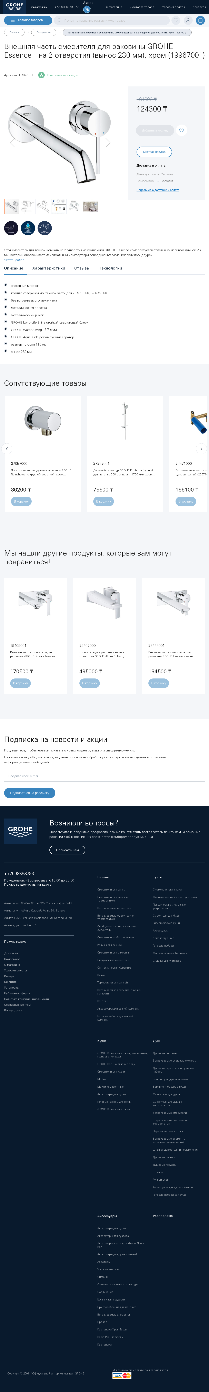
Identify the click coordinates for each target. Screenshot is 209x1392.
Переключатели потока (168, 1131)
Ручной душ (160, 1179)
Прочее (102, 1322)
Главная (14, 32)
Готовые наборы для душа (169, 1194)
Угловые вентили (108, 1269)
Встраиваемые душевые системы (174, 1060)
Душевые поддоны (165, 1164)
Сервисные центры (17, 1004)
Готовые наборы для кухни (114, 1101)
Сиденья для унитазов (167, 960)
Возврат (10, 976)
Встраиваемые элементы (113, 1314)
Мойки (101, 1079)
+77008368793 (19, 873)
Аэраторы (103, 1261)
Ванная (103, 877)
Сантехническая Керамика (114, 967)
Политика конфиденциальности (26, 999)
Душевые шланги (164, 1157)
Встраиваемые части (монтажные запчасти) (119, 992)
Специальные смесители (113, 960)
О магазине (12, 964)
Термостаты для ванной (112, 982)
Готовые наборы (163, 945)
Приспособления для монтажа (116, 1307)
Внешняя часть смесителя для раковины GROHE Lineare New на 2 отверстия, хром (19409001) (34, 656)
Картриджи (104, 1344)
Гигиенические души (166, 923)
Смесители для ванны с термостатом (112, 899)
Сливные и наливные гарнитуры (118, 1284)
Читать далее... (15, 260)
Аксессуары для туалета (113, 1235)
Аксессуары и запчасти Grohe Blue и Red (120, 1245)
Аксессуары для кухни (111, 1094)
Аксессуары (160, 930)
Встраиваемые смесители (114, 908)
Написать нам (67, 850)
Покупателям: (15, 941)
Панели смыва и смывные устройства (169, 906)
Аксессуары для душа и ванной (173, 1187)
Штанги (158, 1172)
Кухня (101, 1041)
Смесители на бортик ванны (115, 937)
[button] (64, 7)
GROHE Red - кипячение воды (116, 1064)
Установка (11, 987)
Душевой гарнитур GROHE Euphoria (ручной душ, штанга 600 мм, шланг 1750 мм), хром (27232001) (123, 474)
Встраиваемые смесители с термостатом (115, 917)
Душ (156, 1041)
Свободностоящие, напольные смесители (117, 928)
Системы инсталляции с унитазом (175, 897)
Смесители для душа (166, 1094)
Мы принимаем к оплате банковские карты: (140, 1370)
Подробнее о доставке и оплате (158, 190)
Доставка (11, 953)
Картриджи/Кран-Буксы (112, 1329)
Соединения (105, 1292)
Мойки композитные (110, 1086)
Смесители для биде (166, 915)
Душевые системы (165, 1053)
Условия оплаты (15, 970)
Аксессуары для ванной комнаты (118, 1008)
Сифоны (102, 1276)
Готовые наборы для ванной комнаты (115, 1018)
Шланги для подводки (111, 1299)
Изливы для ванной (109, 945)
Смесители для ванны (111, 889)
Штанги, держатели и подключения (175, 1149)
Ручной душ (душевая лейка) (171, 1079)
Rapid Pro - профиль (110, 1337)
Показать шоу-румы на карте (27, 884)
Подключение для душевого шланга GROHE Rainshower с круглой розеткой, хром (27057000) (41, 474)
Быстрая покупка (154, 152)
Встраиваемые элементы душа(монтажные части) (169, 1140)
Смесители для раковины (113, 952)
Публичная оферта (17, 993)
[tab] (15, 268)
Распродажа (44, 32)
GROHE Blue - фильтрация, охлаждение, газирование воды (122, 1055)
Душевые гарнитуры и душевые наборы (173, 1070)
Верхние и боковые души (169, 1086)
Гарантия (10, 981)
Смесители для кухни (111, 1071)
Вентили (102, 1001)
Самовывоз (12, 959)
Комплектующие (163, 938)
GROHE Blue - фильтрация (113, 1109)
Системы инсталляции (167, 889)
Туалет (158, 877)
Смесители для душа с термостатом (167, 1103)
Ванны (101, 975)
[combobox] (112, 20)
